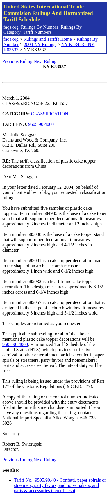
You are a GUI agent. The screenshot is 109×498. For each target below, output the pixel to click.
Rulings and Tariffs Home (48, 39)
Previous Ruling (17, 61)
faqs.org (11, 26)
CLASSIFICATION (49, 113)
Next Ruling (45, 61)
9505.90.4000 (41, 124)
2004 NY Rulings (40, 44)
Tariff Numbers (37, 32)
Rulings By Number (39, 26)
